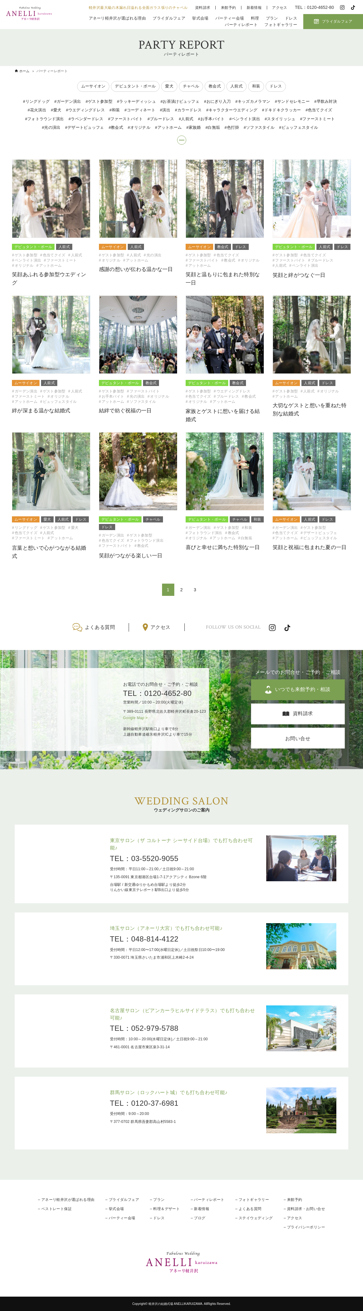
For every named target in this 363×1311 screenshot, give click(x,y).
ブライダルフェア (169, 18)
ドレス (291, 18)
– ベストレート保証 (55, 1209)
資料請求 (202, 8)
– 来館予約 (293, 1200)
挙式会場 (200, 18)
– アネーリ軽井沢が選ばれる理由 (66, 1200)
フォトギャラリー (280, 24)
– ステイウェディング (254, 1218)
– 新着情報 (200, 1209)
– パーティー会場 (120, 1218)
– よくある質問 (248, 1209)
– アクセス (293, 1218)
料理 (255, 18)
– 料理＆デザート (165, 1209)
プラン (272, 18)
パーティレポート (241, 24)
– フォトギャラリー (252, 1200)
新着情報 (254, 8)
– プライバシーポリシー (304, 1227)
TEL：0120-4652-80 (157, 693)
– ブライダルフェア (122, 1200)
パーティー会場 (229, 18)
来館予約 (228, 8)
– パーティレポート (208, 1200)
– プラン (157, 1200)
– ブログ (198, 1218)
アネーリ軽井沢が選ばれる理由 (117, 18)
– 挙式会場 (114, 1209)
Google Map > (135, 718)
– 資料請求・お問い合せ (304, 1209)
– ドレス (157, 1218)
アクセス (279, 8)
